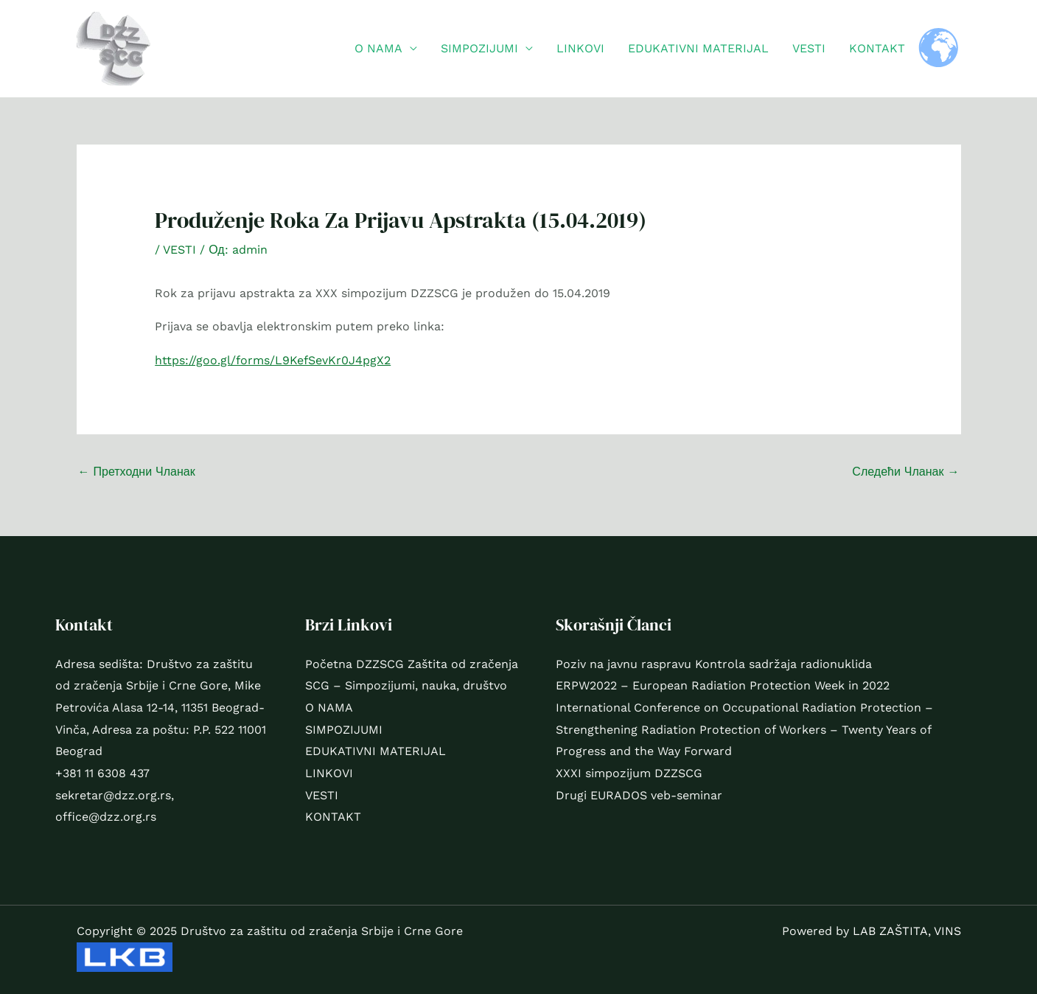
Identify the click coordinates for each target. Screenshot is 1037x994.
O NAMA (378, 48)
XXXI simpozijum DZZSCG (629, 773)
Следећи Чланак (905, 472)
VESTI (808, 48)
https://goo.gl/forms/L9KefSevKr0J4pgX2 (273, 360)
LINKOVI (580, 48)
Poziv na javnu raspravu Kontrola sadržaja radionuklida (714, 664)
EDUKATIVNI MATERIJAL (698, 48)
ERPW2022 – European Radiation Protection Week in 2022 (723, 685)
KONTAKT (877, 48)
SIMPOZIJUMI (479, 48)
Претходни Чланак (136, 472)
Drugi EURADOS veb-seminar (639, 795)
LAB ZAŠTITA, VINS (907, 931)
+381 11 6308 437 (102, 773)
